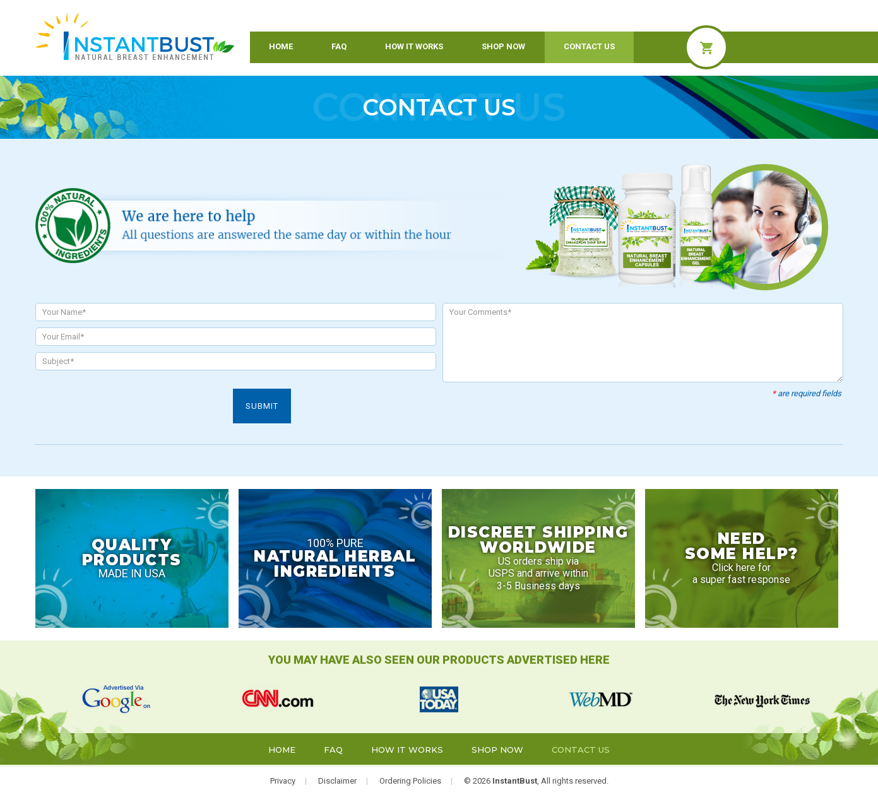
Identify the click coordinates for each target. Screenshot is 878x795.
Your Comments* (642, 342)
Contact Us (589, 46)
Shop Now (503, 46)
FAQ (339, 46)
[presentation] (131, 413)
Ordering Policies (410, 781)
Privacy (282, 781)
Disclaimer (337, 781)
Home (281, 46)
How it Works (414, 46)
